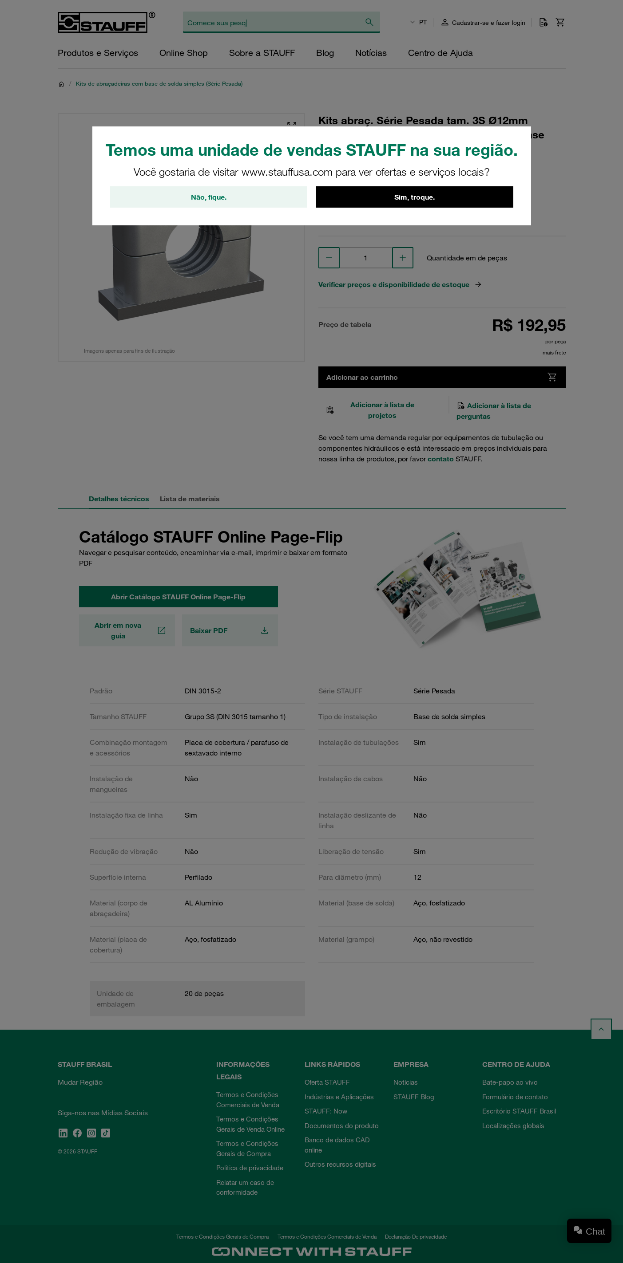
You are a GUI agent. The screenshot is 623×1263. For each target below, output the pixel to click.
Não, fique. (208, 197)
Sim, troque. (414, 197)
